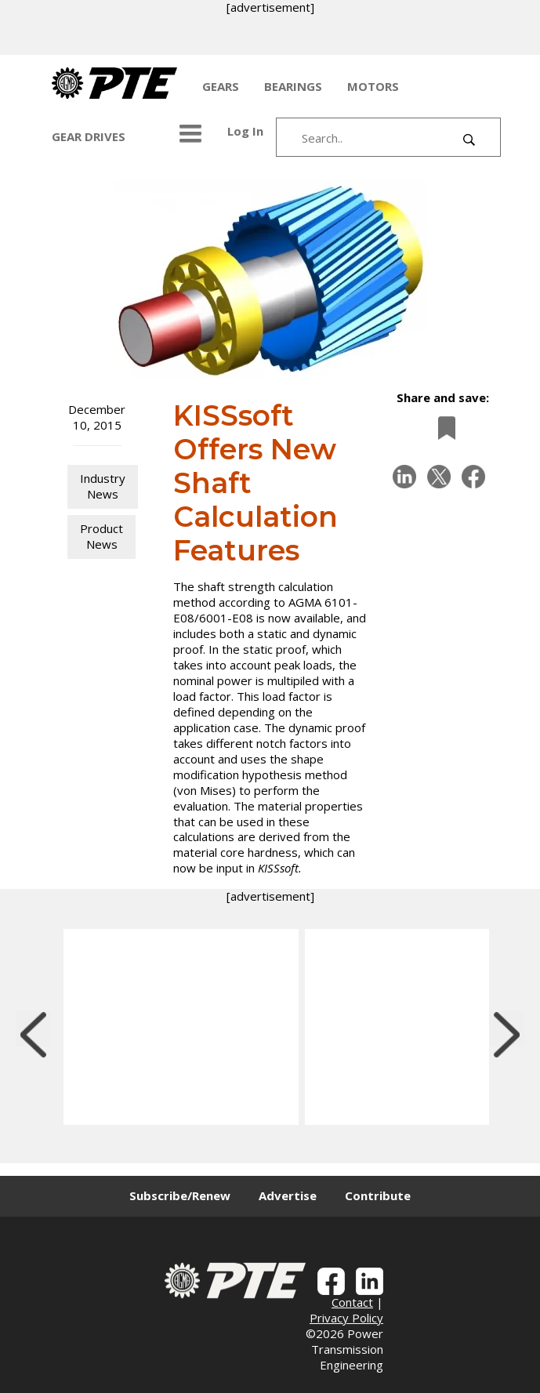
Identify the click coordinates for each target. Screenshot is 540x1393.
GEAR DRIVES (88, 136)
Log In (245, 131)
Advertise (288, 1195)
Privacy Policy (346, 1318)
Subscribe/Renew (179, 1195)
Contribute (378, 1195)
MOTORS (373, 86)
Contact (352, 1302)
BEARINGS (293, 86)
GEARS (220, 86)
